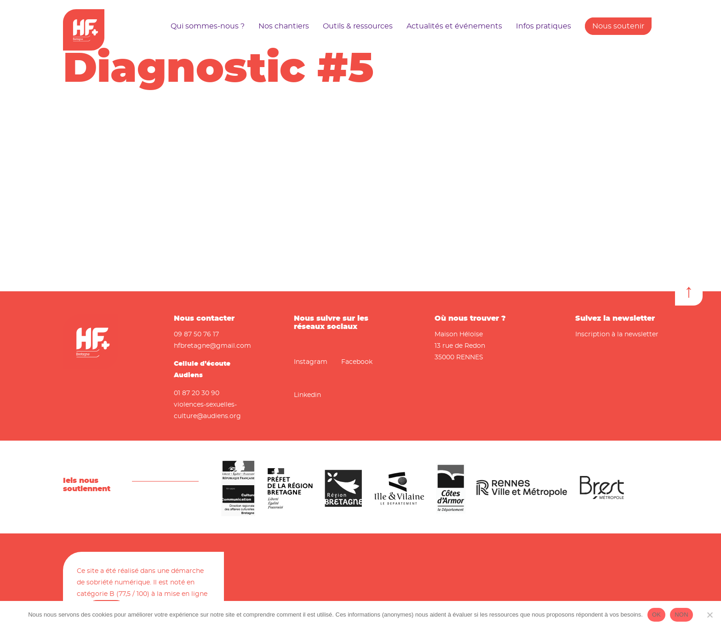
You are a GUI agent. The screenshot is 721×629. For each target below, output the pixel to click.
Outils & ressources (358, 26)
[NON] (709, 614)
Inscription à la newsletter (616, 334)
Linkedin (307, 395)
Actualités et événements (454, 26)
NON (681, 614)
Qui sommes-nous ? (208, 26)
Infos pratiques (543, 26)
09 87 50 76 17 (196, 334)
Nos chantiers (283, 26)
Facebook (356, 362)
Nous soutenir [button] (618, 26)
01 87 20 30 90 (196, 393)
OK (656, 614)
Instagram (310, 362)
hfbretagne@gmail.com (212, 346)
